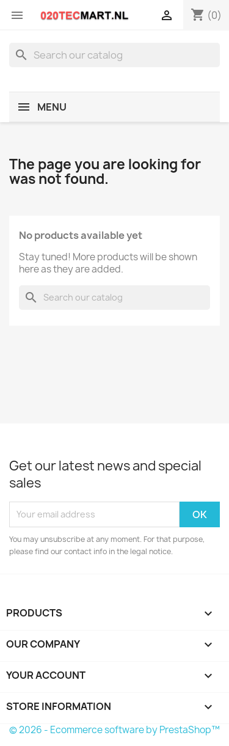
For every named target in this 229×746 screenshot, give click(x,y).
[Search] (114, 55)
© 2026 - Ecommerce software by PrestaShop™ (114, 729)
